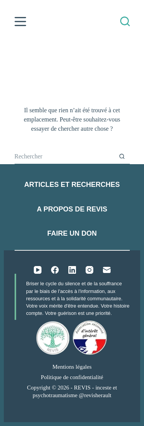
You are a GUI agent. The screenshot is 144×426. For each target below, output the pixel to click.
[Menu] (20, 21)
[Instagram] (89, 270)
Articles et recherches (72, 184)
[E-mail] (107, 270)
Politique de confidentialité (72, 377)
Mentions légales (71, 367)
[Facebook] (55, 270)
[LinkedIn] (72, 270)
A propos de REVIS (72, 209)
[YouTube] (37, 270)
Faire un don (72, 233)
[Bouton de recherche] (122, 156)
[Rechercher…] (64, 156)
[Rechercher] (125, 21)
